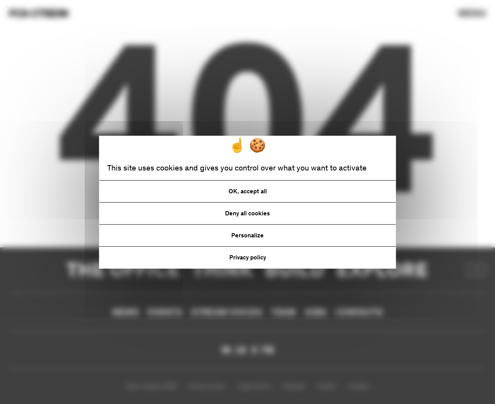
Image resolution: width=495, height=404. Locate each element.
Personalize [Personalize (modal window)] (247, 235)
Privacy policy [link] (247, 257)
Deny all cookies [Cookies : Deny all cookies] (247, 213)
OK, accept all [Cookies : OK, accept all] (248, 191)
